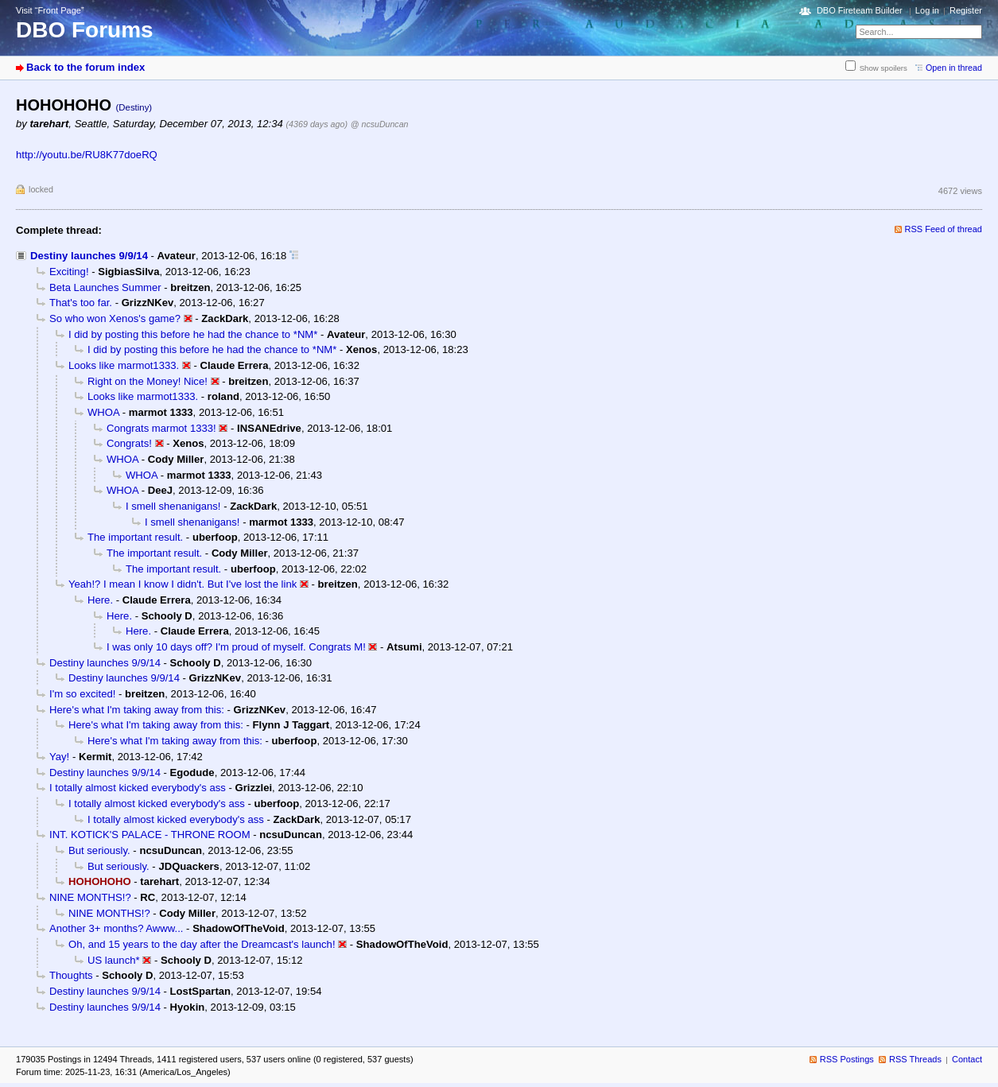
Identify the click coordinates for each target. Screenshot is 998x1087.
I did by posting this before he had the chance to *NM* (192, 334)
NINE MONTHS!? (90, 897)
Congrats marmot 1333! (161, 428)
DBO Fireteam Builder (860, 10)
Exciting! (69, 272)
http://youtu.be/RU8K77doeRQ (86, 155)
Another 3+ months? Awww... (116, 928)
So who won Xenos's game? (115, 318)
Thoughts (71, 975)
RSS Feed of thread (944, 229)
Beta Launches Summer (105, 287)
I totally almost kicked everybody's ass (137, 788)
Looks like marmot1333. (123, 365)
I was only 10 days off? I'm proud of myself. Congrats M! (236, 647)
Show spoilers (883, 68)
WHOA (103, 412)
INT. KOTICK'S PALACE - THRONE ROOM (149, 834)
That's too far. (80, 303)
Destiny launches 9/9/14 (89, 256)
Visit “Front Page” (50, 10)
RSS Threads (915, 1059)
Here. (100, 600)
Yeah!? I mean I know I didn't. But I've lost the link (182, 584)
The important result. (135, 537)
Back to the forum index (85, 67)
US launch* (113, 960)
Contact (967, 1059)
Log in (927, 10)
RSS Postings (847, 1059)
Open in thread (954, 67)
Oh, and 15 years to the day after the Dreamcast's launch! (202, 944)
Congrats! (129, 443)
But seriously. (99, 850)
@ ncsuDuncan (380, 124)
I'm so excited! (82, 694)
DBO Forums (84, 29)
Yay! (59, 757)
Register (965, 10)
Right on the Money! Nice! (147, 381)
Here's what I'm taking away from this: (136, 710)
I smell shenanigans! (173, 506)
